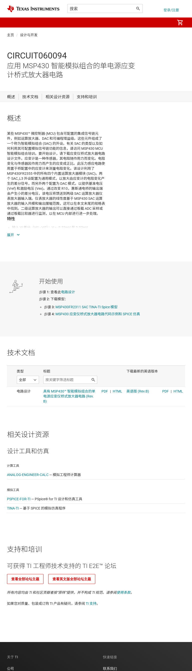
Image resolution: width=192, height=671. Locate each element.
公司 (10, 668)
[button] (12, 23)
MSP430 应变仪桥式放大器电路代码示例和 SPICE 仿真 (98, 314)
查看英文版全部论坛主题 (71, 579)
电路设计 (68, 292)
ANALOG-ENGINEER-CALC (27, 475)
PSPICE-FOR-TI (18, 499)
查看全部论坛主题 (25, 579)
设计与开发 (29, 35)
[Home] (33, 9)
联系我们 (110, 668)
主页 (10, 35)
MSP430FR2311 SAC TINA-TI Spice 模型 (87, 307)
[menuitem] (166, 23)
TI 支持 (91, 604)
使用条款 (123, 592)
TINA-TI (13, 508)
